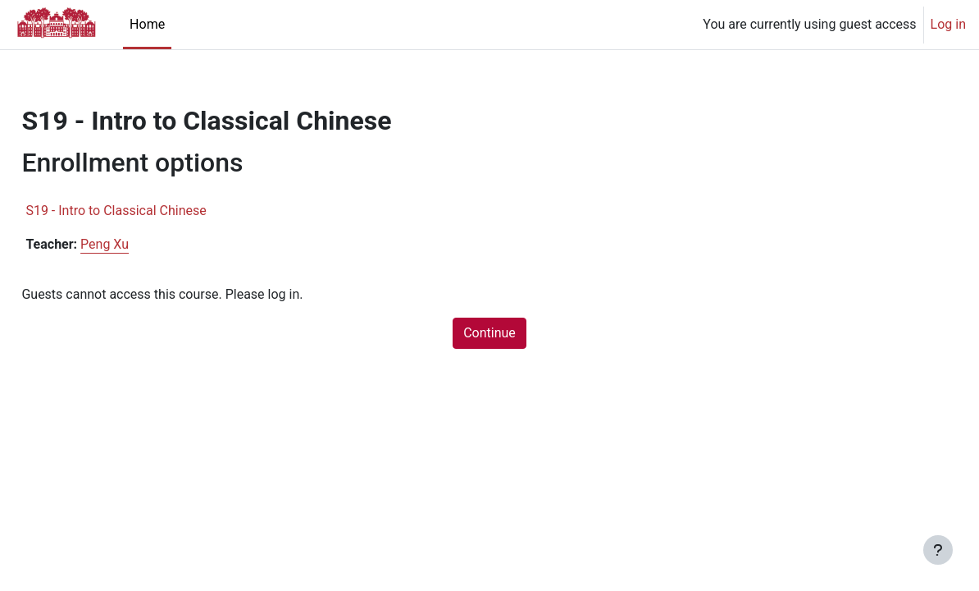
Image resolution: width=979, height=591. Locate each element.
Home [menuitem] (147, 24)
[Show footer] (938, 550)
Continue (489, 333)
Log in (948, 24)
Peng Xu (141, 244)
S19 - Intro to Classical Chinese (152, 210)
